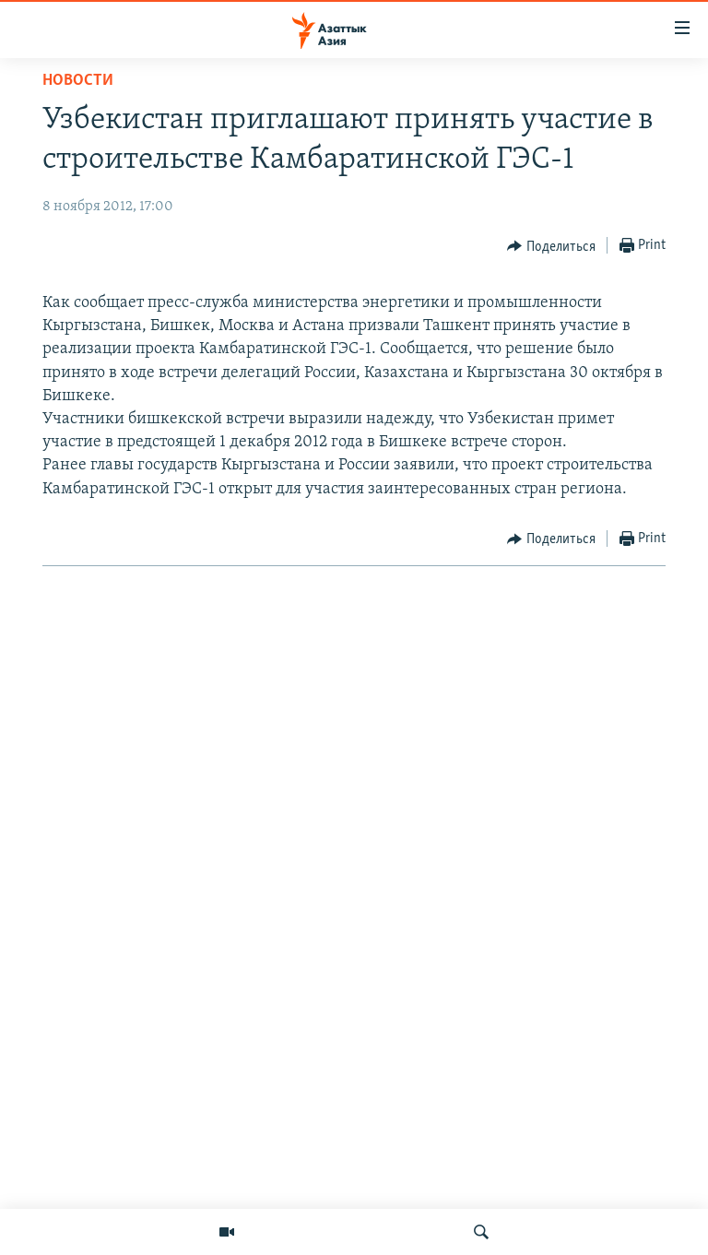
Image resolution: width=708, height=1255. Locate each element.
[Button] (551, 246)
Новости (77, 80)
